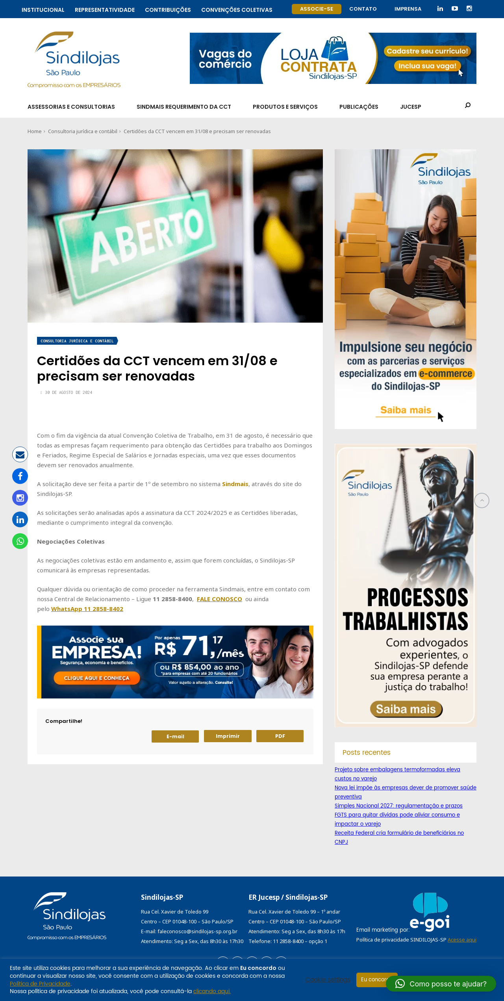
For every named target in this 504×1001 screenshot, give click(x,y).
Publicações (358, 107)
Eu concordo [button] (377, 980)
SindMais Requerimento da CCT (184, 107)
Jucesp (410, 107)
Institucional (43, 9)
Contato (363, 9)
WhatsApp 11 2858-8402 (87, 609)
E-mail (175, 736)
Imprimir (228, 736)
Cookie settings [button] (328, 980)
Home (35, 131)
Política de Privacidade (40, 983)
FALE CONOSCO (219, 599)
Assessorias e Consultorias (71, 107)
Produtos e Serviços (285, 107)
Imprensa (408, 9)
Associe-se (316, 9)
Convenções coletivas (236, 9)
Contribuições (168, 9)
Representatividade (105, 9)
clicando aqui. (212, 991)
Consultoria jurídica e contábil (82, 131)
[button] (441, 984)
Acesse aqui (462, 939)
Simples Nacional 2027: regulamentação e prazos (399, 806)
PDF (280, 736)
